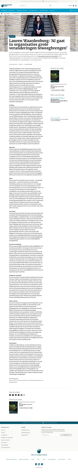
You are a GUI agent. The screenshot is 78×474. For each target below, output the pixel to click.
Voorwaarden (4, 435)
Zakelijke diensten (25, 430)
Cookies (43, 459)
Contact (3, 432)
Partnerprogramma (5, 447)
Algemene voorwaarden (23, 459)
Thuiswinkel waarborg (12, 459)
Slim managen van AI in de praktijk (48, 56)
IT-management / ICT (15, 13)
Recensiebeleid (4, 445)
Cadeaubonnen (24, 435)
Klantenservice (5, 427)
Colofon (32, 459)
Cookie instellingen (52, 459)
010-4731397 (74, 10)
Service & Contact (61, 459)
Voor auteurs (4, 442)
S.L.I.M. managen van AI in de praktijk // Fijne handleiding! (59, 120)
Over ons (3, 430)
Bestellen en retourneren (7, 437)
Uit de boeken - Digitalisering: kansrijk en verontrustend (59, 101)
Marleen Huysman (28, 88)
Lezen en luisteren (5, 440)
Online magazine (7, 13)
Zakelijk (23, 427)
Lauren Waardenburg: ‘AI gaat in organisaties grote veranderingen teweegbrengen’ (36, 13)
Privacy (38, 459)
